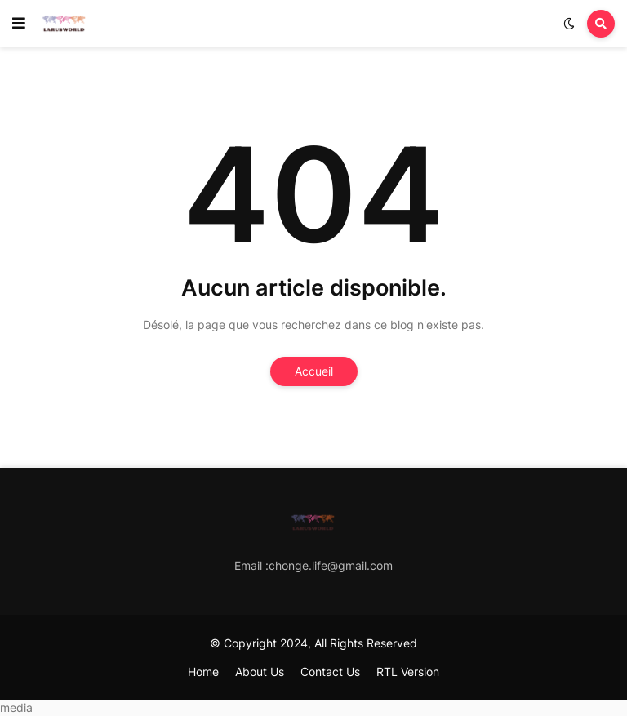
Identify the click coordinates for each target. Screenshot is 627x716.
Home (203, 671)
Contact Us (330, 671)
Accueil (314, 371)
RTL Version (407, 671)
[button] (19, 24)
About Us (259, 671)
